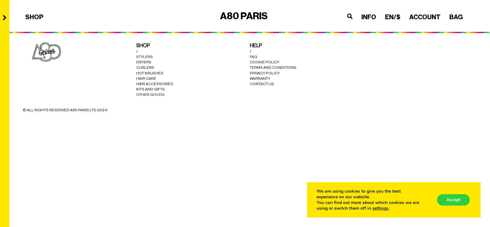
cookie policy (264, 62)
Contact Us (262, 84)
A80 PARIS (244, 16)
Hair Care (146, 78)
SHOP (34, 17)
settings (380, 208)
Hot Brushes (149, 73)
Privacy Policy (265, 73)
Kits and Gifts (150, 89)
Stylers (144, 57)
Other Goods (150, 94)
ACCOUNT (424, 17)
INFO (368, 17)
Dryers (143, 62)
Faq (253, 57)
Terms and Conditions (273, 67)
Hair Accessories (154, 84)
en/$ (392, 17)
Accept (453, 200)
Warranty (260, 78)
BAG (456, 17)
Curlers (145, 67)
